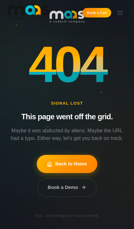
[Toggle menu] (120, 12)
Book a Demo (67, 187)
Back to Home (67, 163)
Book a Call (97, 13)
